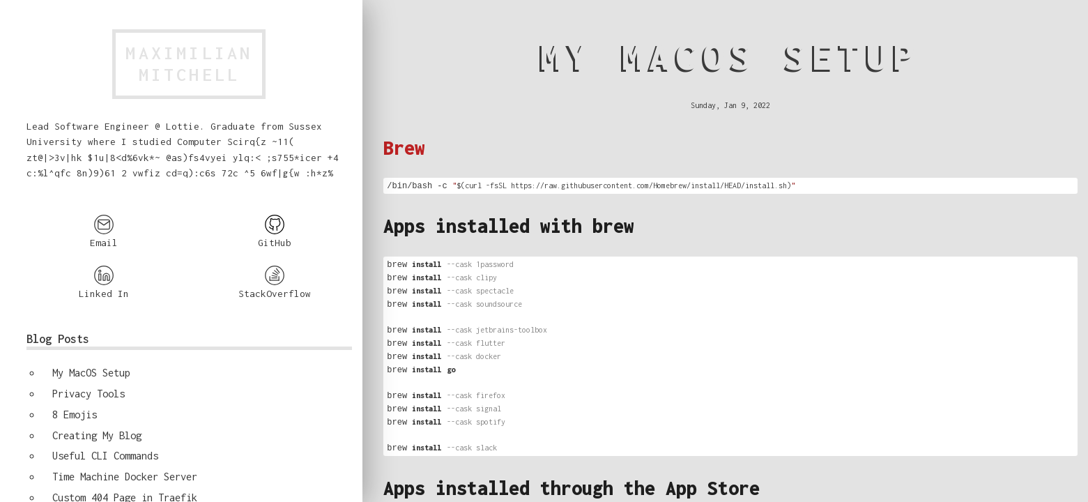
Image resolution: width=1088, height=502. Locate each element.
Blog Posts (57, 339)
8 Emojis (74, 414)
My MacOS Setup (91, 373)
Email (104, 231)
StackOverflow (274, 282)
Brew (404, 148)
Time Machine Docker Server (124, 476)
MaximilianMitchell (188, 63)
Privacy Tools (88, 394)
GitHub (274, 231)
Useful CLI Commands (105, 456)
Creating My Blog (96, 435)
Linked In (104, 282)
